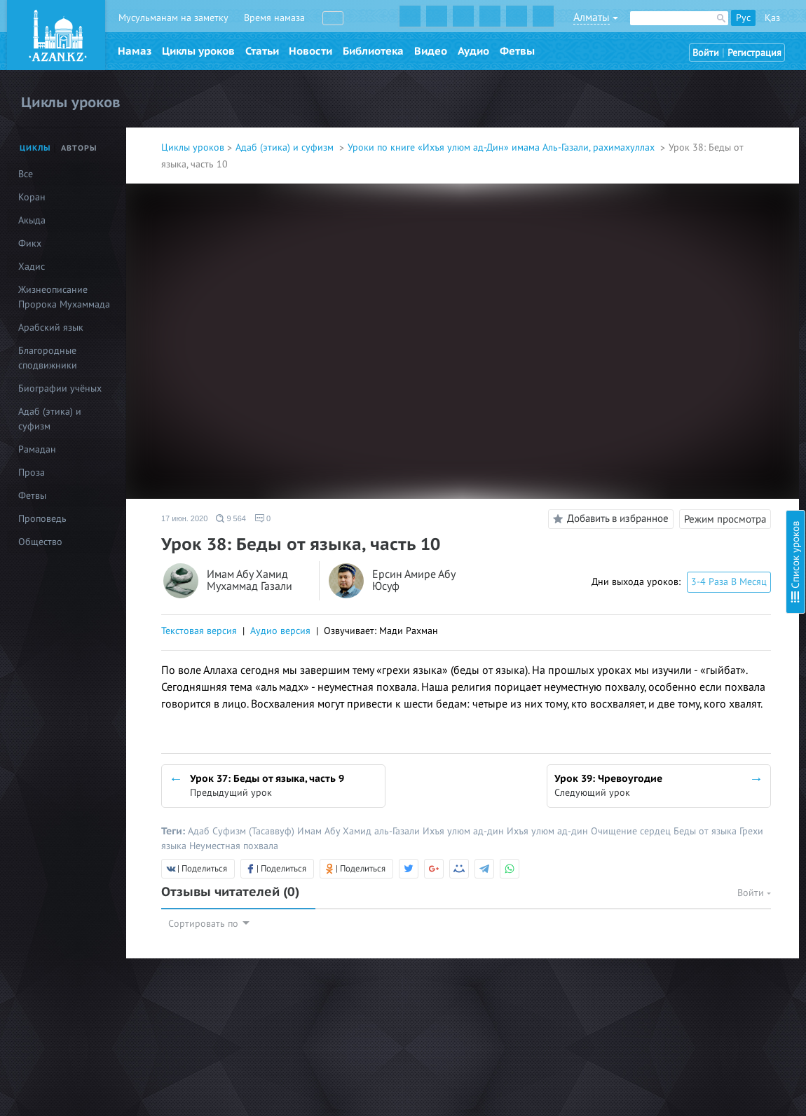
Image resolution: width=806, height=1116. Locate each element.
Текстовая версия (199, 631)
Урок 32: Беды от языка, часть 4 (686, 392)
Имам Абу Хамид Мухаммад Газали (249, 581)
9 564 (231, 518)
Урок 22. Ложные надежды (675, 203)
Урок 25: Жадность (658, 260)
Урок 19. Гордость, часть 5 (674, 146)
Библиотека (373, 51)
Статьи (262, 51)
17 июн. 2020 (184, 518)
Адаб (200, 831)
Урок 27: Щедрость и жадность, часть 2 (703, 297)
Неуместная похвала (233, 846)
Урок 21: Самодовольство (673, 184)
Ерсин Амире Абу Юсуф (413, 581)
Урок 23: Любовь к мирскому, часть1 (697, 222)
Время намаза (274, 18)
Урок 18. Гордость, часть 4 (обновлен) (699, 127)
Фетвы (517, 51)
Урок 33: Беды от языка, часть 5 (686, 411)
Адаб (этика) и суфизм (285, 147)
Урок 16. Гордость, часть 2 (674, 89)
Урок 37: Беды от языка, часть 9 (686, 486)
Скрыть (779, 27)
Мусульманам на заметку (173, 18)
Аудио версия (280, 631)
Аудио (473, 51)
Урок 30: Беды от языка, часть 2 (686, 354)
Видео (430, 51)
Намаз (134, 51)
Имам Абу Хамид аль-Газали (360, 831)
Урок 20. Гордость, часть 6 (674, 165)
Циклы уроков (198, 51)
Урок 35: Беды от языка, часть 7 (686, 449)
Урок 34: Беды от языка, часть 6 (686, 430)
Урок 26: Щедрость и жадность (685, 278)
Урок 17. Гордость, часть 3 (673, 108)
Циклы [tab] (35, 148)
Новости (310, 51)
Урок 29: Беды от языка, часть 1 (686, 335)
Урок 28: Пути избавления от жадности (703, 316)
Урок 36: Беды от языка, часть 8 (686, 468)
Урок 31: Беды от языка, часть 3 (686, 373)
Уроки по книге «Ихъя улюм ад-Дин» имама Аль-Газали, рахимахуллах (502, 147)
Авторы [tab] (79, 148)
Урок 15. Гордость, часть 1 (674, 70)
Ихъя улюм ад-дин (465, 831)
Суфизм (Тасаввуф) (254, 831)
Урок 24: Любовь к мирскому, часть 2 (699, 241)
